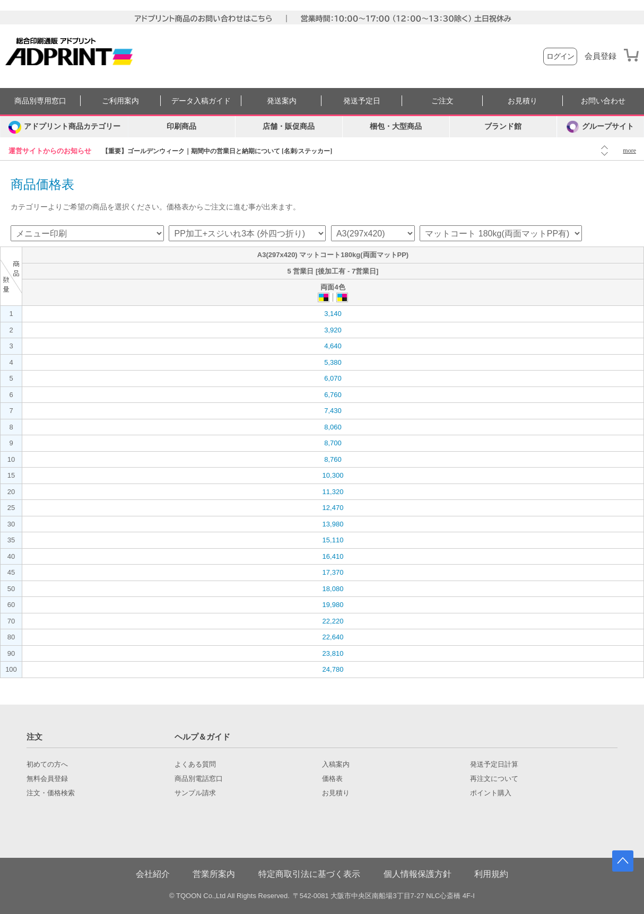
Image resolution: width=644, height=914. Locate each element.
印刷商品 (181, 126)
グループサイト (600, 126)
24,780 (333, 669)
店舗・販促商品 (289, 126)
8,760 (333, 459)
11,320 (333, 492)
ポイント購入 (490, 793)
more (629, 150)
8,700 (333, 443)
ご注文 (442, 101)
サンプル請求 (195, 793)
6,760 (333, 395)
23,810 (333, 653)
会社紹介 (153, 873)
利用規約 (491, 873)
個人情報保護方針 (417, 873)
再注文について (494, 779)
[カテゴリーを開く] (64, 126)
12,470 (333, 508)
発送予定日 (361, 101)
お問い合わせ (603, 101)
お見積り (522, 101)
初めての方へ (47, 764)
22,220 (333, 621)
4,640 (333, 346)
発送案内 (282, 101)
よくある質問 (195, 764)
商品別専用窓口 (40, 101)
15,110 (333, 540)
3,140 (333, 314)
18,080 (333, 589)
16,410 (333, 556)
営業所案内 (214, 873)
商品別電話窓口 (199, 779)
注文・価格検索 (51, 793)
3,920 (333, 330)
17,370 (333, 572)
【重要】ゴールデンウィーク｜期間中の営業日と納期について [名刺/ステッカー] (217, 151)
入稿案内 (336, 764)
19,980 (333, 605)
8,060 (333, 427)
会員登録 (600, 56)
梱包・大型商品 (396, 126)
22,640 (333, 637)
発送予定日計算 (494, 764)
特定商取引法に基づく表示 (309, 873)
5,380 (333, 362)
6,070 (333, 378)
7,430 (333, 411)
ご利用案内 (120, 101)
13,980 (333, 524)
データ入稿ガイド (201, 101)
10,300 (333, 475)
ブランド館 (502, 126)
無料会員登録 (47, 779)
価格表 (332, 779)
